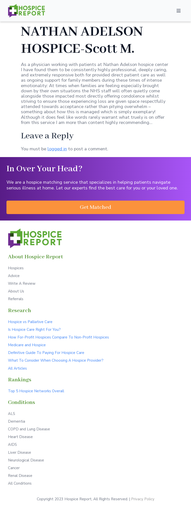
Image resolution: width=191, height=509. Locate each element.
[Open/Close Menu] (178, 10)
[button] (95, 207)
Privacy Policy (142, 499)
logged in (57, 149)
